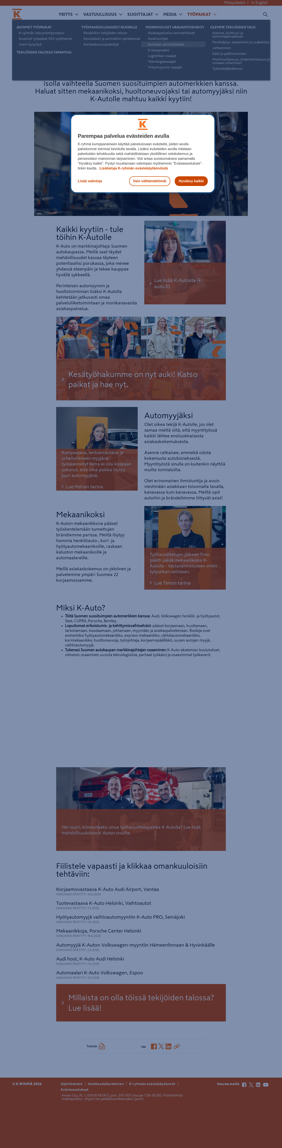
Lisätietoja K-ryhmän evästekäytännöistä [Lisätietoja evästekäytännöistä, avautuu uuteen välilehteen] (133, 168)
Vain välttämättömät (149, 181)
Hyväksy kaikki (191, 181)
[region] (142, 153)
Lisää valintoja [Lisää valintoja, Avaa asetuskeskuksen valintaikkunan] (90, 181)
